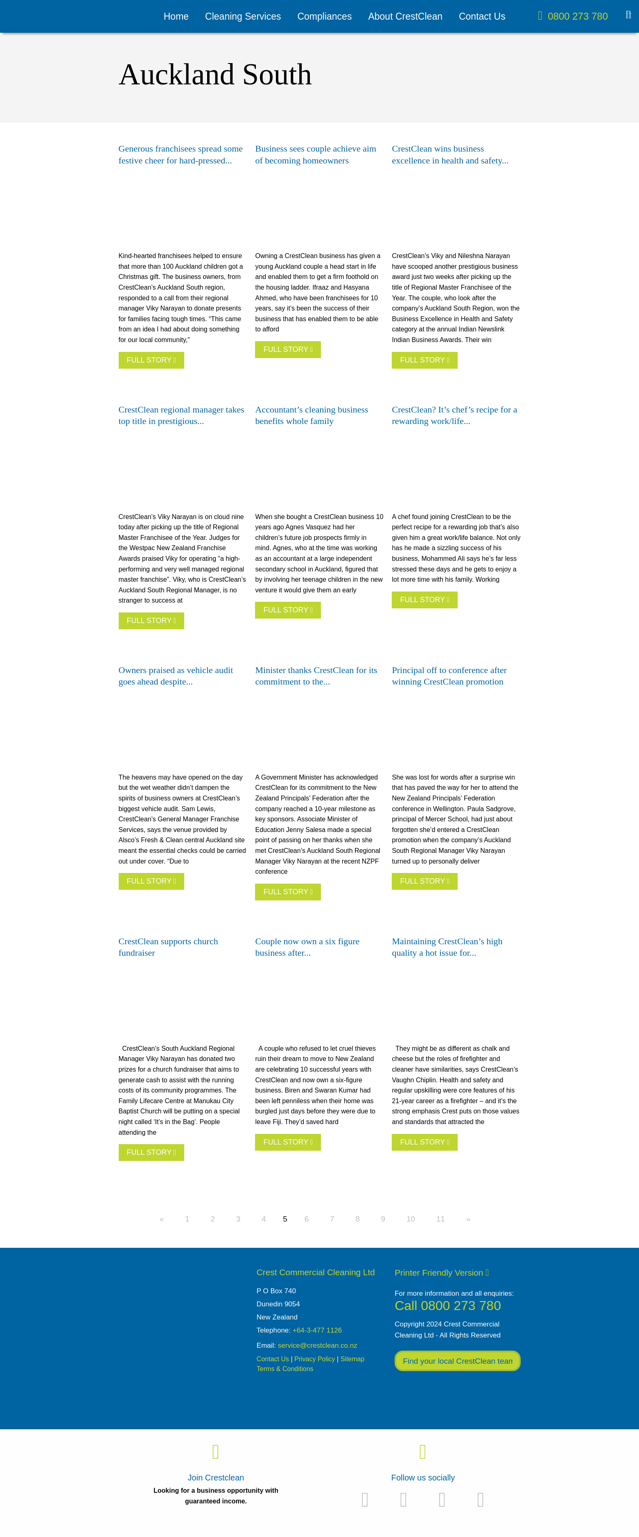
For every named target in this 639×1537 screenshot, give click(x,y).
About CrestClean (405, 16)
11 (440, 1219)
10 (410, 1219)
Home (176, 16)
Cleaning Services (243, 16)
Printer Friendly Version (442, 1272)
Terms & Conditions (285, 1368)
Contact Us (482, 16)
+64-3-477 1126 (317, 1330)
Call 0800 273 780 (448, 1305)
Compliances (324, 16)
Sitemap (353, 1359)
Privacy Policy (314, 1359)
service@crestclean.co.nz (317, 1345)
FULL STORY (151, 360)
